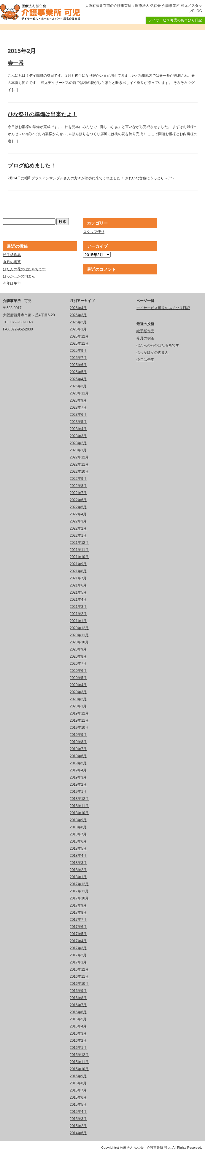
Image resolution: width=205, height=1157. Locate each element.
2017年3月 (78, 948)
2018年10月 (79, 813)
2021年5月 (78, 592)
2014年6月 (78, 1133)
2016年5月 (78, 1019)
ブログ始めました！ (32, 166)
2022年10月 (79, 471)
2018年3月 (78, 863)
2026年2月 (78, 322)
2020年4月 (78, 685)
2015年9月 (78, 1076)
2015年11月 (79, 1062)
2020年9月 (78, 649)
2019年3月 (78, 777)
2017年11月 (79, 891)
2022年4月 (78, 514)
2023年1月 (78, 450)
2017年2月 (78, 955)
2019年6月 (78, 756)
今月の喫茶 (12, 262)
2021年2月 (78, 614)
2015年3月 (78, 1119)
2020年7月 (78, 663)
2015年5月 (78, 1104)
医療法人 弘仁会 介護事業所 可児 (145, 1147)
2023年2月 (78, 443)
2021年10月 (79, 557)
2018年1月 (78, 877)
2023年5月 (78, 422)
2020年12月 (79, 628)
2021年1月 (78, 621)
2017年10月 (79, 898)
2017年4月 (78, 941)
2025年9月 (78, 351)
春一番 (16, 63)
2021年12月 (79, 543)
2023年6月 (78, 415)
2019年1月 (78, 792)
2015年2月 (78, 1126)
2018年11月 (79, 806)
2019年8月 (78, 742)
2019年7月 (78, 749)
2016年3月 (78, 1033)
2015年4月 (78, 1112)
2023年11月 (79, 393)
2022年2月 (78, 528)
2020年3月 (78, 692)
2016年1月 (78, 1048)
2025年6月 (78, 365)
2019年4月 (78, 770)
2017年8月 (78, 912)
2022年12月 (79, 457)
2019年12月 (79, 713)
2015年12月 (79, 1055)
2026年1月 (78, 329)
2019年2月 (78, 784)
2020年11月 (79, 635)
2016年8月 (78, 998)
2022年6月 (78, 500)
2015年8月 (78, 1083)
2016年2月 (78, 1040)
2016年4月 (78, 1026)
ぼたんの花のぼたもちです (24, 269)
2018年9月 (78, 820)
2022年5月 (78, 507)
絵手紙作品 (12, 255)
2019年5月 (78, 763)
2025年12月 (79, 336)
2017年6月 (78, 927)
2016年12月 (79, 969)
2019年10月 (79, 727)
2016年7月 (78, 1005)
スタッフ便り (93, 232)
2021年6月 (78, 585)
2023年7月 (78, 407)
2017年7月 (78, 920)
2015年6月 (78, 1097)
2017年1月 (78, 962)
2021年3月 (78, 607)
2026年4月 (78, 308)
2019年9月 (78, 735)
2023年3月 (78, 436)
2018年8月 (78, 827)
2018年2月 (78, 870)
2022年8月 (78, 486)
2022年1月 (78, 535)
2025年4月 (78, 379)
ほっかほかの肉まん (19, 276)
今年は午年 (12, 283)
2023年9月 (78, 400)
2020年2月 (78, 699)
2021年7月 (78, 578)
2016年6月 (78, 1012)
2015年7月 (78, 1090)
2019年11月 (79, 720)
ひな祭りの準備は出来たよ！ (42, 114)
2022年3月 (78, 521)
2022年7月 (78, 493)
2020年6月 (78, 671)
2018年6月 (78, 841)
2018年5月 (78, 848)
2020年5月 (78, 678)
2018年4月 (78, 856)
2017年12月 (79, 884)
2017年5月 (78, 934)
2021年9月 (78, 564)
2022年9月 (78, 479)
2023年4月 (78, 429)
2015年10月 (79, 1069)
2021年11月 (79, 550)
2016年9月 (78, 991)
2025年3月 (78, 386)
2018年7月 (78, 834)
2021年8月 (78, 571)
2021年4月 (78, 599)
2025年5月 (78, 372)
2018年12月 (79, 799)
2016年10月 (79, 984)
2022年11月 (79, 464)
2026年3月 (78, 315)
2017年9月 (78, 905)
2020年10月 (79, 642)
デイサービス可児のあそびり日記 (175, 20)
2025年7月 (78, 358)
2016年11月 (79, 976)
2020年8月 (78, 656)
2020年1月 (78, 706)
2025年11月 (79, 343)
